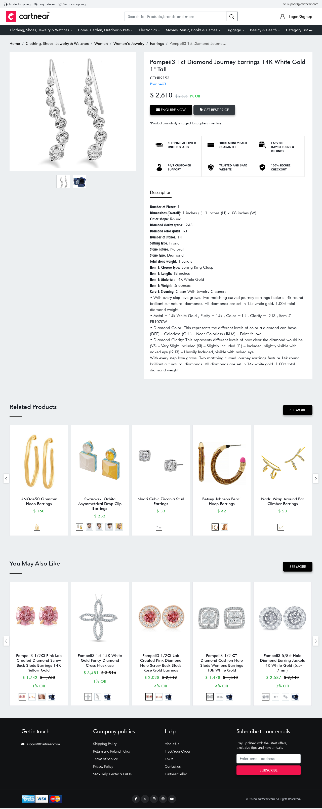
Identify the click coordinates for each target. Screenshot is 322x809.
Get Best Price (214, 110)
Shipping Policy (105, 745)
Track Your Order (177, 752)
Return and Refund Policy (111, 752)
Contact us (172, 767)
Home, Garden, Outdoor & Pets (104, 30)
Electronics (148, 30)
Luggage (233, 30)
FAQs (169, 760)
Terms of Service (105, 760)
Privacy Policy (103, 767)
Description (161, 192)
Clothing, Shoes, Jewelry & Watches (39, 30)
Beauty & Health (263, 30)
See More (298, 410)
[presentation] (6, 478)
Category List (299, 30)
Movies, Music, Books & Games (191, 30)
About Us (172, 745)
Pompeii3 (158, 84)
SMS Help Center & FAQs (112, 775)
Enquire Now (171, 110)
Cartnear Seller (176, 775)
